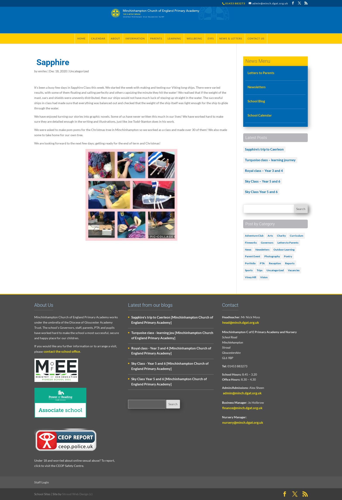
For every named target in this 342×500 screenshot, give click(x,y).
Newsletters (257, 87)
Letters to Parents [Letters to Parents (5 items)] (287, 242)
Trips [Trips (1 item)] (259, 270)
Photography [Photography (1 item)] (272, 256)
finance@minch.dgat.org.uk (242, 408)
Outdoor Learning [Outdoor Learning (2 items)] (284, 249)
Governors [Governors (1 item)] (267, 242)
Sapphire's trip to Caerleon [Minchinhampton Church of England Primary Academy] (172, 319)
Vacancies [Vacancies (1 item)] (293, 270)
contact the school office (62, 351)
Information (135, 38)
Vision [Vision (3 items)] (264, 277)
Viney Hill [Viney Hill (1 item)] (250, 277)
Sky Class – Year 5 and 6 (262, 181)
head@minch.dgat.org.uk (240, 322)
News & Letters (230, 38)
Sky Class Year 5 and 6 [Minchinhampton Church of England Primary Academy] (169, 381)
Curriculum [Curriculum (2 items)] (296, 235)
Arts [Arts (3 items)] (270, 235)
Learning (174, 38)
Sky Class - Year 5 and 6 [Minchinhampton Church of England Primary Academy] (170, 366)
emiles (42, 71)
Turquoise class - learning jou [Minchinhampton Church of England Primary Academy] (172, 335)
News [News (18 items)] (248, 249)
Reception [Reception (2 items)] (275, 263)
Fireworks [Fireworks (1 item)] (251, 242)
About (115, 38)
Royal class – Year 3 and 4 (264, 171)
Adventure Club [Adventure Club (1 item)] (254, 235)
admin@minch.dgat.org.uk (242, 393)
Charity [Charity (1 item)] (281, 235)
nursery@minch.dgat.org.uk (242, 422)
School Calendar (260, 115)
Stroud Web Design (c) (77, 494)
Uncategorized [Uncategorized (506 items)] (275, 270)
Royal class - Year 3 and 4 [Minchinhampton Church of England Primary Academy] (171, 350)
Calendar (98, 38)
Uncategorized (79, 71)
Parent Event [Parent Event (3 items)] (252, 256)
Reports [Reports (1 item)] (289, 263)
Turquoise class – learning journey (270, 160)
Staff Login (41, 482)
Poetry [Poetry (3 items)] (288, 256)
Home (81, 38)
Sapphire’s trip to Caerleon (264, 149)
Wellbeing (194, 38)
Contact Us (256, 38)
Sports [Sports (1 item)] (249, 270)
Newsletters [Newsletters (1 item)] (262, 249)
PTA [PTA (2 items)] (262, 263)
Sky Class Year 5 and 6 (261, 192)
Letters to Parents (261, 73)
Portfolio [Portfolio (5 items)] (250, 263)
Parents (156, 38)
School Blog (256, 101)
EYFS (211, 38)
